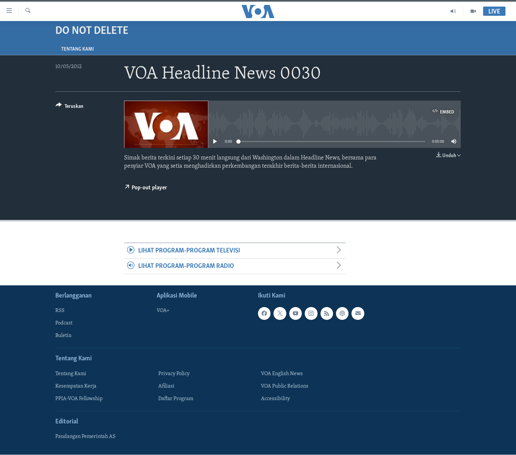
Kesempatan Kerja (75, 386)
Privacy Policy (174, 373)
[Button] (69, 107)
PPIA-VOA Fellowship (79, 398)
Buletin (63, 336)
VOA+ (163, 311)
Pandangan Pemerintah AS (85, 437)
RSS (59, 311)
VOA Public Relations (284, 386)
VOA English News (282, 373)
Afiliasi (166, 386)
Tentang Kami (77, 49)
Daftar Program (175, 398)
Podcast (63, 323)
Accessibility (275, 398)
